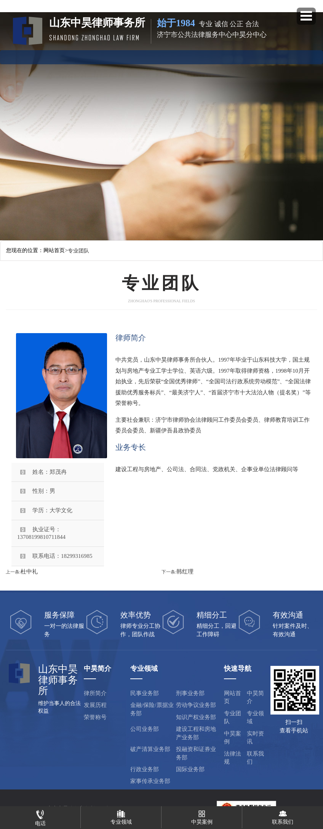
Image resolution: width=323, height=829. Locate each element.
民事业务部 (144, 693)
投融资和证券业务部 (196, 753)
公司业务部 (144, 729)
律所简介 (95, 693)
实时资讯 (210, 56)
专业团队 (113, 56)
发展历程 (95, 705)
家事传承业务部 (150, 781)
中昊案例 (178, 56)
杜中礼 (29, 572)
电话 (40, 816)
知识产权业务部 (196, 717)
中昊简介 (80, 56)
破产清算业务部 (150, 749)
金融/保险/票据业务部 (151, 709)
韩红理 (184, 572)
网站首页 (47, 56)
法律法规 (243, 56)
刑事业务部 (190, 693)
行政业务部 (144, 769)
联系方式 (275, 56)
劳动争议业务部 (196, 705)
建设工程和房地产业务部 (196, 733)
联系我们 (255, 758)
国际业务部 (190, 769)
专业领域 (145, 56)
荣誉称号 (95, 717)
